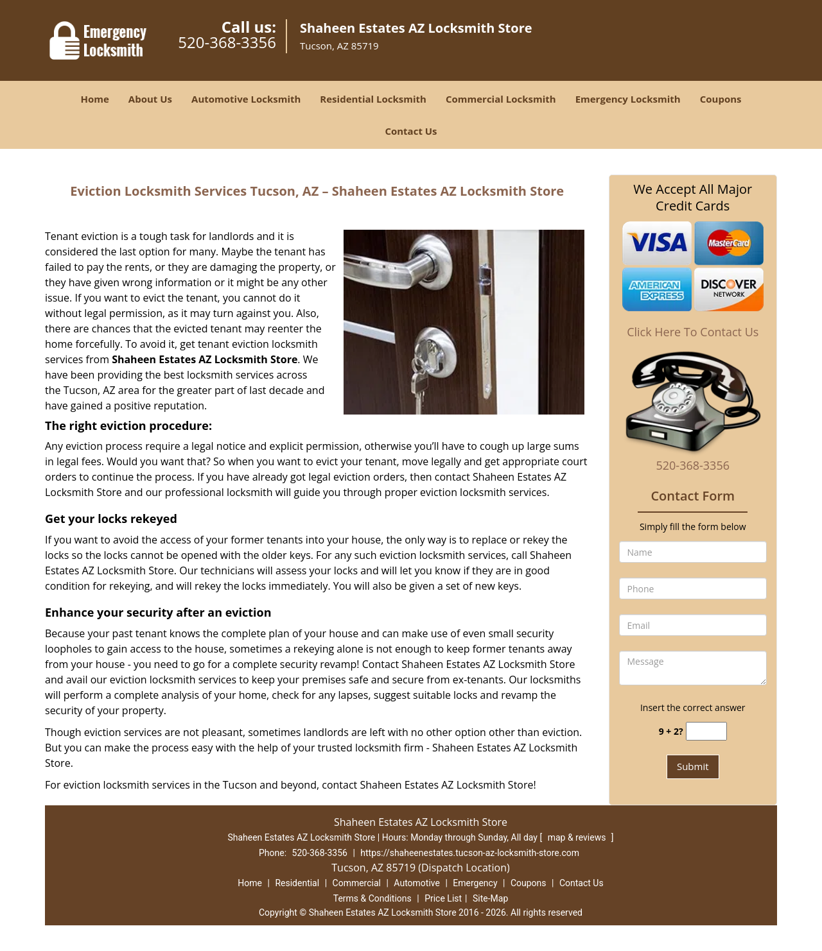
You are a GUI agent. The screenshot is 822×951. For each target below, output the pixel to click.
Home (94, 98)
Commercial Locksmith (501, 98)
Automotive (417, 883)
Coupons (721, 98)
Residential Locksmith (373, 98)
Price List (443, 898)
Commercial (357, 883)
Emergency (475, 883)
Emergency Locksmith (628, 98)
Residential (297, 883)
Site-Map (490, 898)
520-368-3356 (227, 42)
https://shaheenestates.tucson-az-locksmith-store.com (469, 853)
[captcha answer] (706, 731)
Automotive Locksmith (246, 98)
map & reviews (578, 837)
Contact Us (411, 130)
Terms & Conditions (372, 898)
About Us (150, 98)
